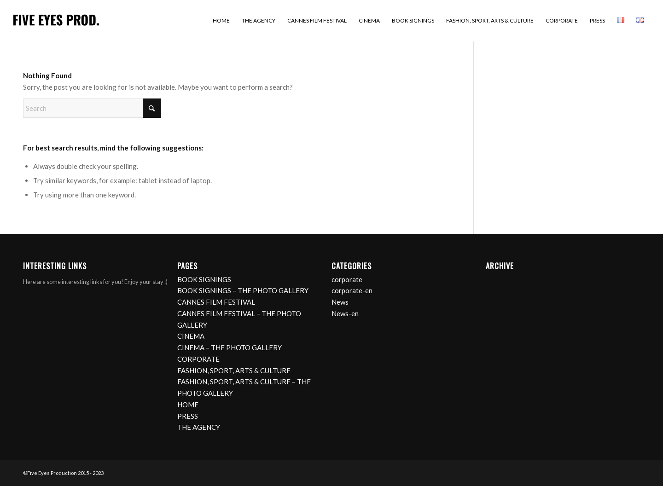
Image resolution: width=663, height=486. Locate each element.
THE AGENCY (198, 427)
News (340, 302)
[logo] (56, 20)
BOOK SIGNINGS (204, 279)
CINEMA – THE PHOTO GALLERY (229, 347)
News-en (345, 313)
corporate (347, 279)
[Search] (92, 108)
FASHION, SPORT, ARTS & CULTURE (234, 370)
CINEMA (190, 336)
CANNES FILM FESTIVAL (216, 302)
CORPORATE (198, 359)
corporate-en (352, 290)
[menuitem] (221, 20)
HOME (187, 404)
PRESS (187, 416)
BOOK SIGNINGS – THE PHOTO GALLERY (242, 290)
